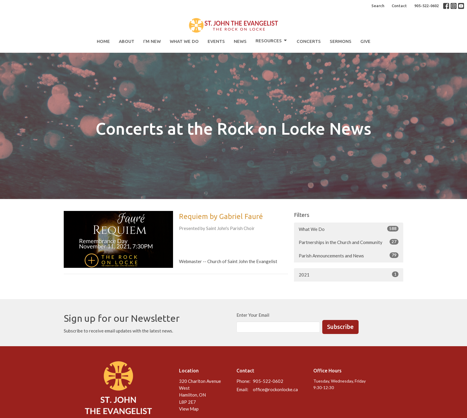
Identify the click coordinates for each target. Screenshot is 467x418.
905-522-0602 (426, 6)
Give (365, 41)
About (126, 41)
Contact (399, 6)
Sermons (340, 41)
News (240, 41)
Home (103, 41)
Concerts (309, 41)
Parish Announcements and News (348, 255)
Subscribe (340, 326)
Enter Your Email (252, 315)
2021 (348, 274)
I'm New (152, 41)
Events (216, 41)
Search (377, 6)
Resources (272, 40)
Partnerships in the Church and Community (348, 242)
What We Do (184, 41)
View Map (189, 408)
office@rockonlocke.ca (275, 389)
